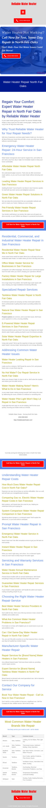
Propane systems (7, 317)
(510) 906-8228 (23, 417)
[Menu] (23, 12)
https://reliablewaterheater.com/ (23, 420)
